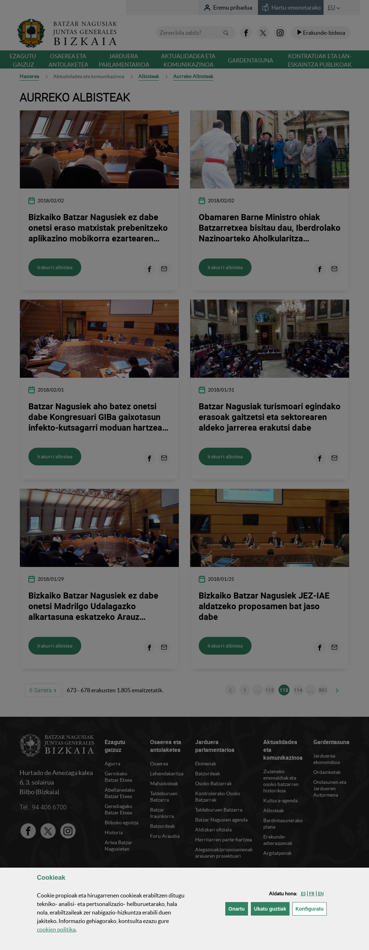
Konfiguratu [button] (311, 908)
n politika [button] (56, 929)
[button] (303, 893)
